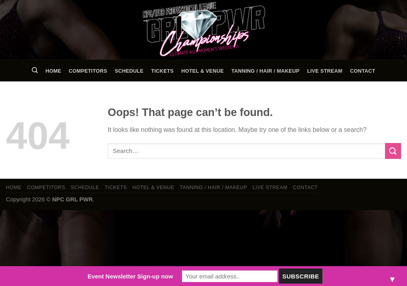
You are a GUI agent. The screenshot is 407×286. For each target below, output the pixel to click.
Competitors (88, 71)
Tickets (162, 71)
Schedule (129, 71)
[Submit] (393, 150)
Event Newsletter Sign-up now (130, 276)
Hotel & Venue (202, 71)
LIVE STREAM (325, 71)
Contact (362, 71)
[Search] (35, 70)
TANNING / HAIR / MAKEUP (265, 71)
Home (53, 71)
